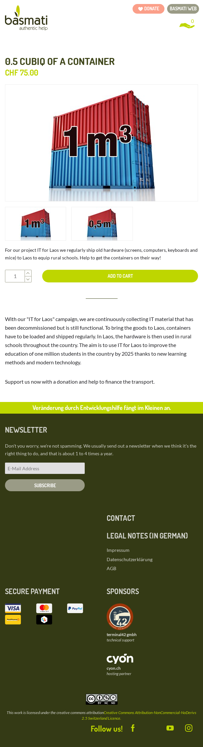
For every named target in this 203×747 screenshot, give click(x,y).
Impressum (118, 550)
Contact (121, 518)
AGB (111, 568)
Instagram (184, 726)
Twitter (147, 726)
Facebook (128, 726)
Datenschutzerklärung (129, 559)
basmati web (183, 8)
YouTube (165, 726)
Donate (151, 8)
